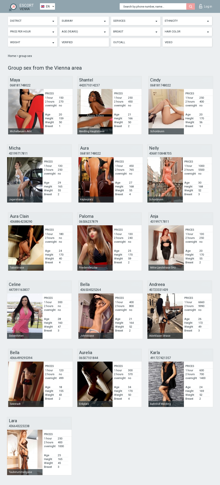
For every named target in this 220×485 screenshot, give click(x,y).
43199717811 (18, 153)
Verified (67, 42)
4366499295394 (21, 358)
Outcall (119, 42)
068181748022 (20, 85)
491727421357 (160, 358)
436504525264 (90, 290)
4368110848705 (160, 153)
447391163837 (19, 290)
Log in (205, 6)
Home (12, 56)
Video (169, 42)
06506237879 (88, 222)
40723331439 (158, 290)
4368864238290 (21, 222)
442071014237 (89, 85)
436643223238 (19, 426)
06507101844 (88, 358)
